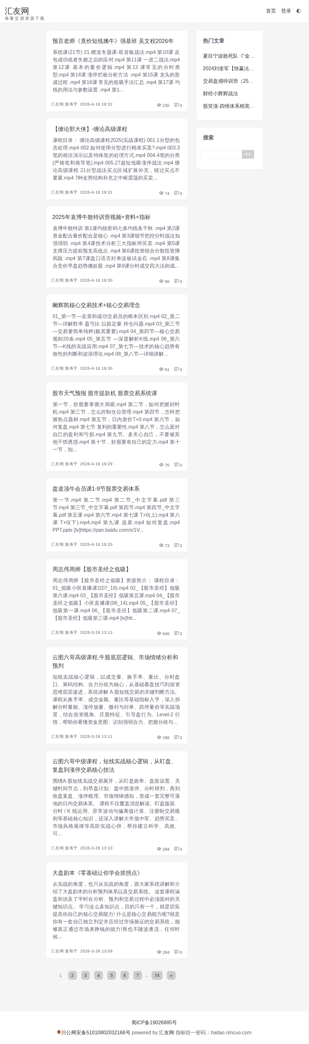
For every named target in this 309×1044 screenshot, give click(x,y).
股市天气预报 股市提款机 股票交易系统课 (104, 393)
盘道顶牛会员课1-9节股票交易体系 (96, 489)
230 (163, 105)
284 (163, 849)
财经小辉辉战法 (220, 93)
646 (163, 633)
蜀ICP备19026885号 (154, 1022)
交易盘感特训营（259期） (232, 81)
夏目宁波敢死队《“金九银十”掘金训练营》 (250, 56)
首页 (271, 10)
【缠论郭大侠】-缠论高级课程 (90, 129)
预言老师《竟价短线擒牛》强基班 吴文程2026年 (113, 41)
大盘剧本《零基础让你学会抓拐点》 (97, 873)
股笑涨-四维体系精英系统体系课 (239, 106)
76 (164, 465)
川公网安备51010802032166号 (94, 1032)
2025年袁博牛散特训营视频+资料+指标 (101, 217)
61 (164, 369)
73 (164, 545)
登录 (286, 10)
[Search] (222, 154)
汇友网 (17, 11)
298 (163, 737)
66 (164, 281)
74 (164, 193)
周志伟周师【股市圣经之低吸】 (91, 569)
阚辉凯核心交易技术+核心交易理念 (96, 305)
